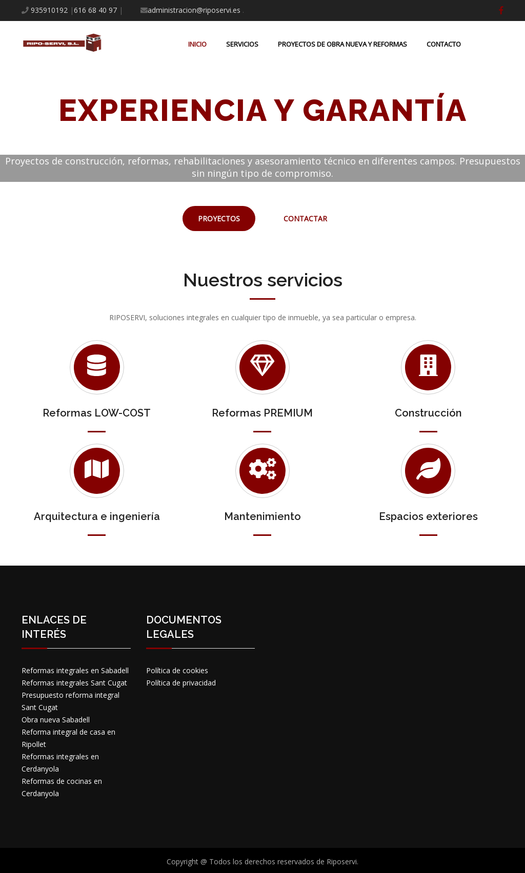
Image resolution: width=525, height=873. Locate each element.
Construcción (428, 413)
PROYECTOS (219, 218)
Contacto (444, 44)
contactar (305, 218)
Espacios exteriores (428, 516)
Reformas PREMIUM (262, 413)
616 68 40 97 (95, 10)
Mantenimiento (262, 516)
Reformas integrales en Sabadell (75, 670)
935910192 (49, 10)
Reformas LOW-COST (97, 413)
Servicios (242, 44)
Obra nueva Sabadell (56, 719)
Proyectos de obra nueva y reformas (342, 44)
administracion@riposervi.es (194, 10)
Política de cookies (177, 670)
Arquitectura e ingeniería (97, 516)
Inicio (197, 44)
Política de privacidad (181, 683)
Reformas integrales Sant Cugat (74, 683)
